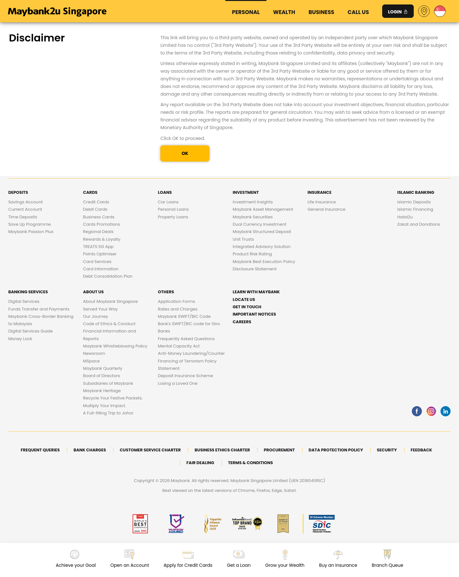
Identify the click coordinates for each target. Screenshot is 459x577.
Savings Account (25, 202)
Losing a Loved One (177, 383)
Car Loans (168, 202)
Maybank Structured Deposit (262, 232)
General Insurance (327, 209)
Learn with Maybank (256, 292)
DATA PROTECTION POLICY (336, 450)
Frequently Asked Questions (186, 339)
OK (185, 153)
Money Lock (20, 339)
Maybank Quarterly (102, 368)
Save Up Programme (29, 224)
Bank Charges (90, 450)
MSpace (91, 361)
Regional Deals (98, 232)
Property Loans (173, 217)
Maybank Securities (253, 217)
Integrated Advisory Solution (262, 247)
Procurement (279, 450)
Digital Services (24, 301)
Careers (242, 322)
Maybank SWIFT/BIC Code (184, 316)
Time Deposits (22, 217)
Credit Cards (96, 202)
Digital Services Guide (30, 331)
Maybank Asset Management (263, 209)
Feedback (421, 450)
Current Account (25, 209)
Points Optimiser (100, 254)
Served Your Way (100, 309)
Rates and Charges (177, 309)
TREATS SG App (98, 247)
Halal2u (405, 217)
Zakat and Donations (418, 224)
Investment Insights (253, 202)
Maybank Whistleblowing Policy (115, 346)
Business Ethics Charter (222, 450)
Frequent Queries (40, 450)
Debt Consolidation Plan (108, 276)
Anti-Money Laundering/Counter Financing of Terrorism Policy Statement (191, 360)
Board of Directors (101, 376)
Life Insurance (322, 202)
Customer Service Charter (150, 450)
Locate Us (244, 299)
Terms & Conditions (250, 463)
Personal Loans (173, 209)
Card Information (101, 269)
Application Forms (176, 301)
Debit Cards (95, 209)
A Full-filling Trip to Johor (108, 413)
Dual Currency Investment (259, 224)
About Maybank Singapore (110, 301)
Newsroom (94, 353)
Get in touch (247, 307)
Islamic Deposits (414, 202)
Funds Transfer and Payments (38, 309)
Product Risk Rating (252, 254)
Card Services (97, 262)
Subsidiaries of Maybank (108, 383)
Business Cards (98, 217)
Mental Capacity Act (179, 346)
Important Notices (254, 314)
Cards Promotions (101, 224)
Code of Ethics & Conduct (109, 324)
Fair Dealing (200, 463)
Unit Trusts (243, 239)
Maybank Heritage (102, 391)
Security (387, 450)
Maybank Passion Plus (31, 232)
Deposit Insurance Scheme (185, 376)
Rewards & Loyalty (101, 239)
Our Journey (95, 316)
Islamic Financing (415, 209)
